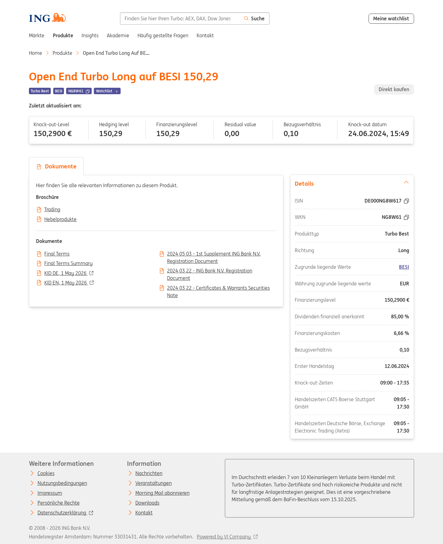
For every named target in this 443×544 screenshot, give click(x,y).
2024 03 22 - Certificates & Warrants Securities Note (218, 288)
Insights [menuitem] (90, 35)
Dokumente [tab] (56, 166)
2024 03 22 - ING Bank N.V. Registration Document (209, 271)
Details (352, 183)
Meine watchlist (391, 18)
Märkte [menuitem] (36, 35)
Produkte (62, 53)
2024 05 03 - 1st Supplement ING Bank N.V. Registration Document (214, 254)
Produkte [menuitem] (63, 35)
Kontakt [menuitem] (205, 35)
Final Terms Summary (68, 263)
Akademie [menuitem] (118, 35)
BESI (404, 267)
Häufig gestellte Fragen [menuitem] (163, 35)
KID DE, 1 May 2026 (66, 273)
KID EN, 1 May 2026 (66, 283)
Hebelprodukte (60, 219)
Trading (52, 209)
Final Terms (57, 254)
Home (35, 53)
